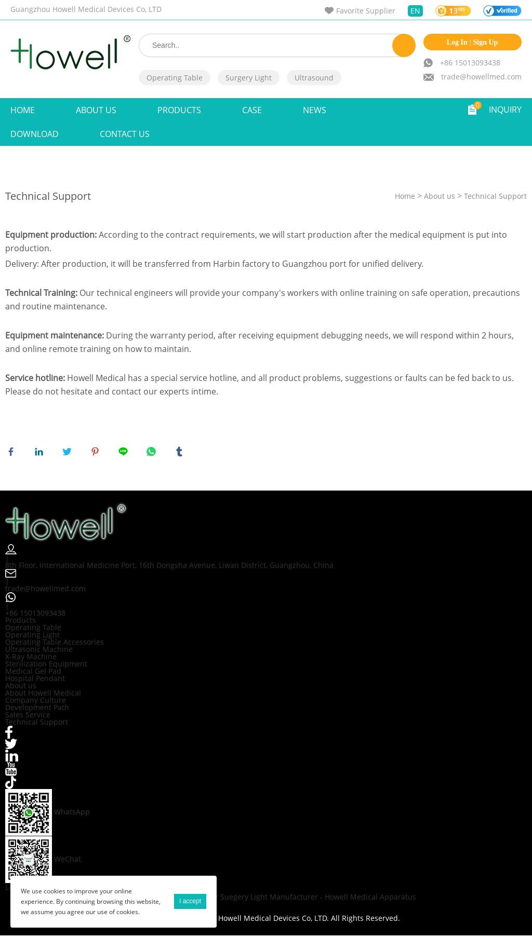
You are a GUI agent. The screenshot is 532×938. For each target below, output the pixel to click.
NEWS (314, 110)
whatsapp (153, 453)
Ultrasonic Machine (39, 651)
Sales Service (27, 717)
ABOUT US (96, 110)
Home (22, 110)
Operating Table (175, 78)
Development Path (37, 709)
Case (252, 110)
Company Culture (35, 702)
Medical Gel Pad (33, 673)
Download (34, 134)
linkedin (41, 453)
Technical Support (495, 196)
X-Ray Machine (31, 658)
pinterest (97, 453)
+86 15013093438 (470, 62)
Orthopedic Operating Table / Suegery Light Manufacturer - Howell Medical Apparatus (266, 899)
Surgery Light (248, 78)
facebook (13, 453)
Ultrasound (314, 78)
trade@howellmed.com (481, 76)
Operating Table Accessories (54, 644)
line (125, 453)
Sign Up (485, 42)
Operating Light (32, 637)
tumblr (181, 453)
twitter (69, 453)
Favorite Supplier (365, 11)
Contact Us (125, 134)
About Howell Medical (43, 695)
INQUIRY (505, 109)
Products (179, 110)
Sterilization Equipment (46, 666)
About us (439, 196)
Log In (457, 42)
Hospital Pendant (35, 680)
